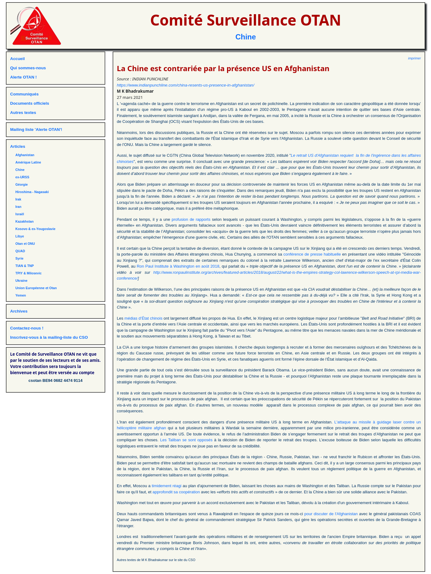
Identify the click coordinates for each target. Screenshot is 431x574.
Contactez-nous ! (26, 328)
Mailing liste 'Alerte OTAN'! (36, 129)
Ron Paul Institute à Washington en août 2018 (178, 266)
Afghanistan (24, 155)
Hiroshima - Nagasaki (32, 192)
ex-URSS (22, 177)
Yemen (20, 295)
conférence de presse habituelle (312, 254)
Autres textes (23, 112)
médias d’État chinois (143, 318)
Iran (18, 206)
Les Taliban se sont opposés (186, 440)
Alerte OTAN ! (23, 77)
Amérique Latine (28, 162)
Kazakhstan (24, 221)
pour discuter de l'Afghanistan (330, 513)
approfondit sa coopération (176, 492)
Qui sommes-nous (28, 68)
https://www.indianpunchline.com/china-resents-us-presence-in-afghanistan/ (185, 85)
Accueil (17, 58)
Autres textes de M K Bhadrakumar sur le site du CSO (156, 560)
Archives (18, 311)
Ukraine (21, 280)
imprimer (414, 58)
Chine (245, 37)
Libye (19, 236)
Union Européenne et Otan (36, 288)
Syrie (19, 258)
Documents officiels (29, 103)
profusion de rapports (191, 219)
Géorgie (21, 184)
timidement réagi (167, 485)
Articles (17, 146)
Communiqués (24, 94)
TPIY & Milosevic (28, 273)
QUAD (20, 251)
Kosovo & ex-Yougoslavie (35, 229)
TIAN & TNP (24, 266)
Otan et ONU (25, 243)
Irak (18, 199)
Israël (19, 214)
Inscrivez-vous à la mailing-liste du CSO (49, 337)
